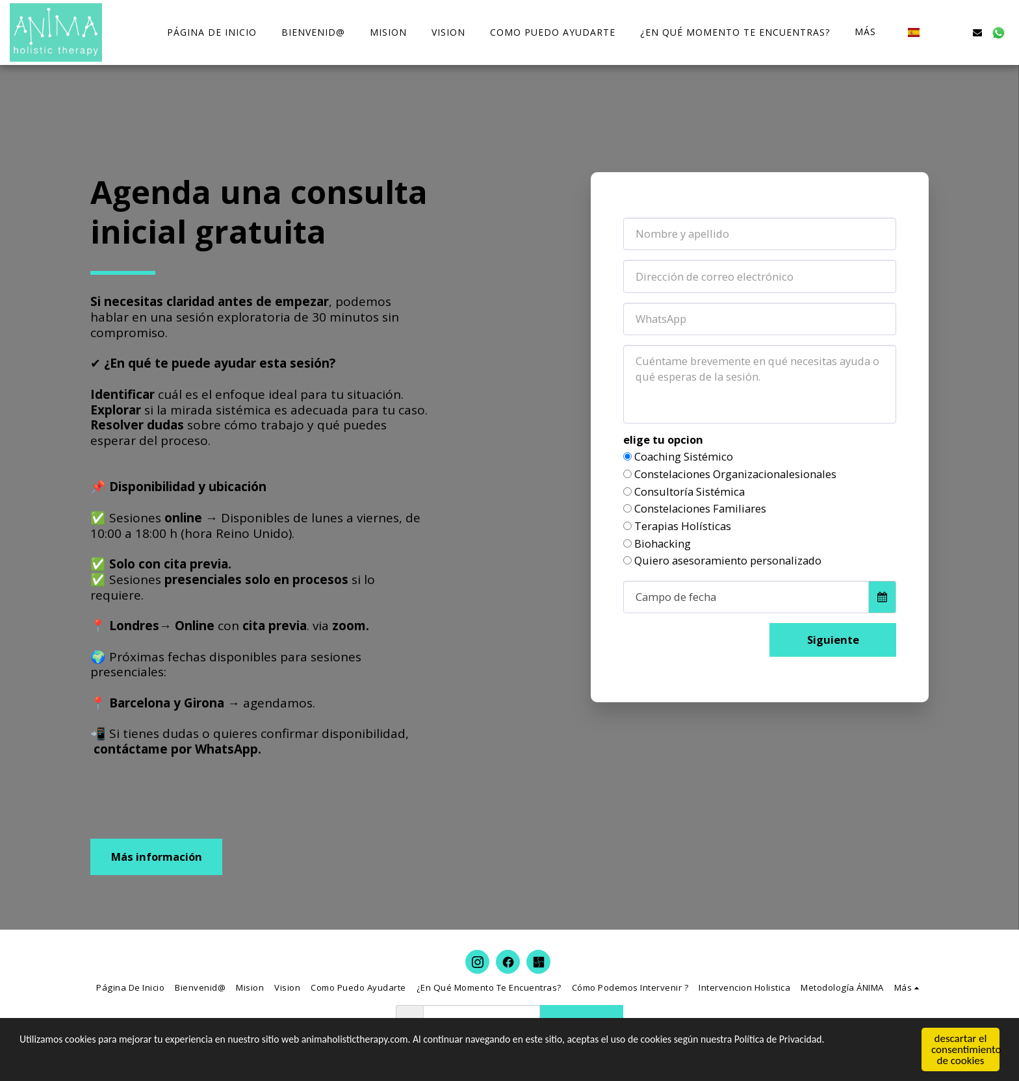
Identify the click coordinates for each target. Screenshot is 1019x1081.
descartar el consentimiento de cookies (965, 1050)
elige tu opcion (663, 440)
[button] (936, 32)
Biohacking (662, 544)
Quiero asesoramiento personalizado (727, 561)
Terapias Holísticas (682, 526)
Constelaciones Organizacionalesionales (735, 474)
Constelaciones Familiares (700, 509)
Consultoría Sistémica (689, 492)
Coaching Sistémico (683, 457)
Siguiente (833, 639)
